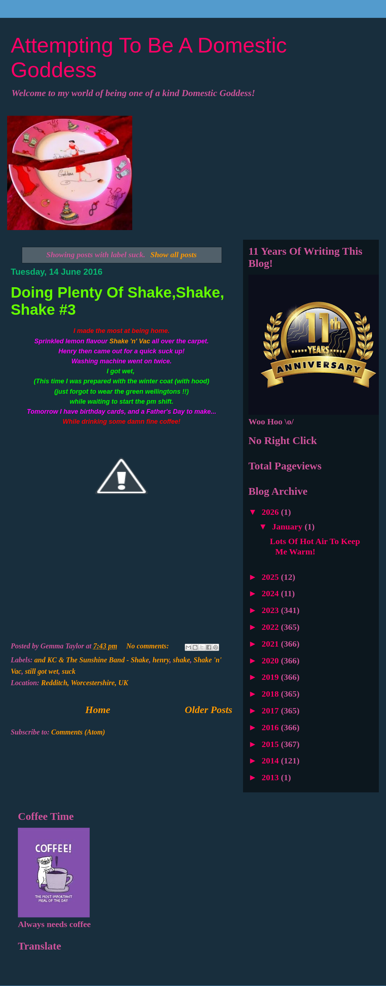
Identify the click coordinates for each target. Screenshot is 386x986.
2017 (271, 710)
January (288, 526)
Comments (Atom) (78, 732)
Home (97, 709)
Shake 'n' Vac (129, 341)
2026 (271, 512)
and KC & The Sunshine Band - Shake (91, 660)
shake (181, 660)
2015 (271, 744)
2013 (271, 777)
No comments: (148, 646)
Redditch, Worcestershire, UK (84, 683)
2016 (271, 727)
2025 (271, 577)
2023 (271, 610)
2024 (271, 593)
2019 (271, 677)
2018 (271, 693)
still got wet (41, 671)
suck (68, 671)
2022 (271, 627)
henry (161, 660)
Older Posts (208, 709)
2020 (271, 660)
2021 (271, 643)
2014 (271, 760)
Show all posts (173, 254)
